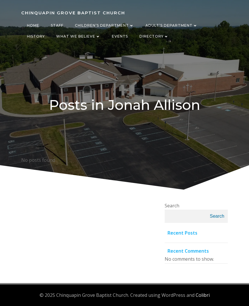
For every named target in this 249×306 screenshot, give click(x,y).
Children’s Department (104, 25)
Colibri (203, 295)
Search (172, 205)
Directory (154, 36)
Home (33, 25)
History (36, 36)
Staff (57, 25)
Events (120, 36)
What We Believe (78, 36)
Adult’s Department (171, 25)
